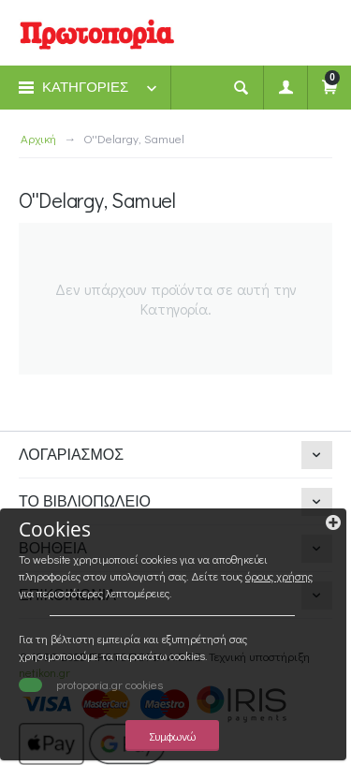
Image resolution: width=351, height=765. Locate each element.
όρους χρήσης (279, 575)
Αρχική (38, 138)
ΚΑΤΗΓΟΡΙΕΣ (85, 87)
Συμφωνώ (172, 735)
